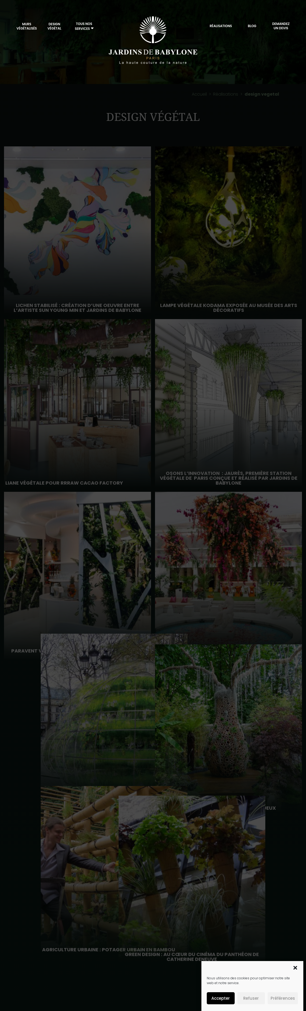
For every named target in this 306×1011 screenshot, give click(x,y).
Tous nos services (83, 26)
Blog (252, 26)
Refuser (251, 998)
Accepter (220, 998)
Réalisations (221, 26)
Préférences (283, 998)
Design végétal (54, 26)
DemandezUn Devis (281, 25)
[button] (295, 967)
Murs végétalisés (27, 26)
